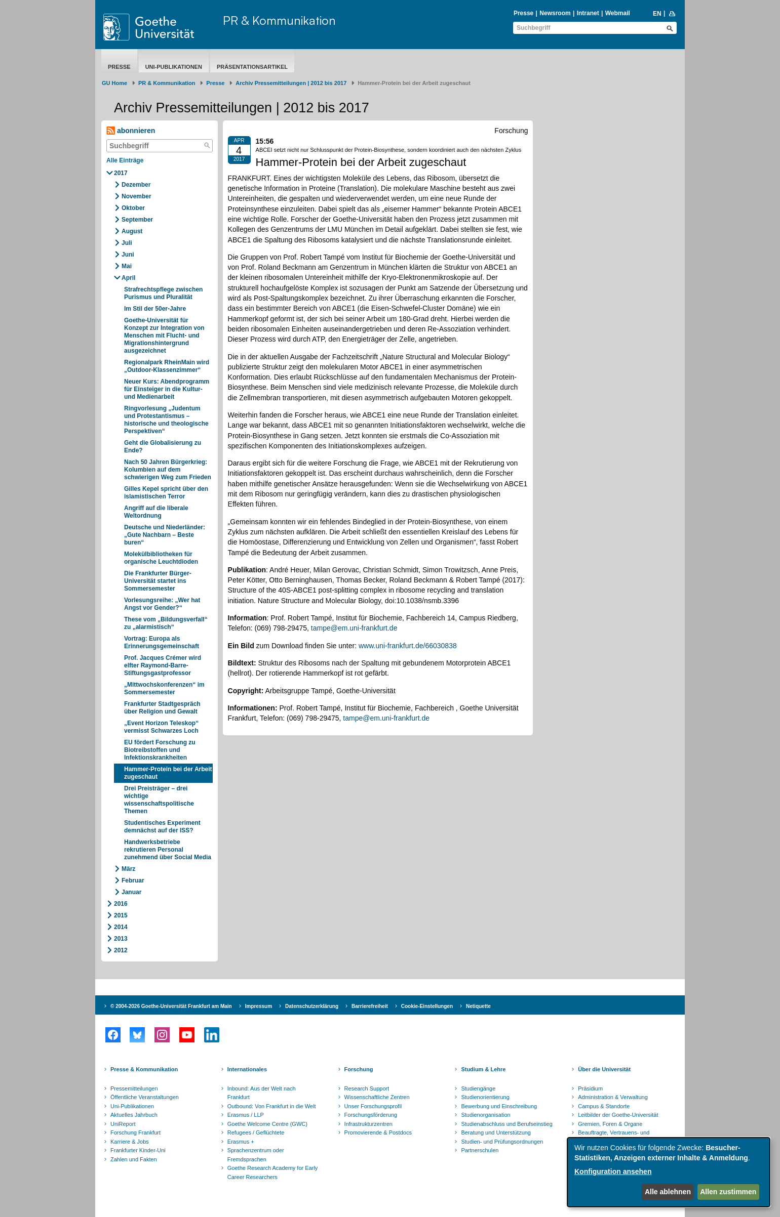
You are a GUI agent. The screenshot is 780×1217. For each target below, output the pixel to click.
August (132, 231)
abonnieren (130, 131)
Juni (128, 254)
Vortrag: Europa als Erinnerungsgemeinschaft (161, 642)
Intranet (588, 13)
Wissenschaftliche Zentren (377, 1097)
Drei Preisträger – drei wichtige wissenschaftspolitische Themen (159, 800)
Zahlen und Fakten (133, 1159)
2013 (121, 938)
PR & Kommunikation (279, 20)
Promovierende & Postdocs (378, 1132)
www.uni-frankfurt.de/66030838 (408, 646)
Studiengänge (478, 1088)
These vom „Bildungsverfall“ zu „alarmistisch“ (166, 623)
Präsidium (590, 1088)
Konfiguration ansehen (612, 1171)
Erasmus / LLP (245, 1115)
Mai (127, 266)
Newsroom (554, 13)
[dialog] (668, 1172)
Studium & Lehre (483, 1069)
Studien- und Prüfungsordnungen (502, 1142)
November (136, 196)
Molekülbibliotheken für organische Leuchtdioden (161, 558)
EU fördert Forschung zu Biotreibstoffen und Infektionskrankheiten (160, 750)
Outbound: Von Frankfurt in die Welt (271, 1106)
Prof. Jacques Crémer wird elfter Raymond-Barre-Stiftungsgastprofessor (162, 665)
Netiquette (478, 1006)
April (128, 277)
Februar (133, 880)
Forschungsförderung (371, 1115)
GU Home (114, 83)
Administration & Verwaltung (613, 1097)
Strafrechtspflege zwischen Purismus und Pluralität (163, 293)
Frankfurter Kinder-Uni (138, 1150)
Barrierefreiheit (370, 1006)
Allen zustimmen (728, 1192)
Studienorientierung (485, 1097)
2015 (121, 915)
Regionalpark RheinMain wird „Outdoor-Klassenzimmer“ (166, 366)
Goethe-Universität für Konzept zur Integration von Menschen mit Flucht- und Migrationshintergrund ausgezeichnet (164, 335)
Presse (523, 13)
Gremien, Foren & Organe (610, 1124)
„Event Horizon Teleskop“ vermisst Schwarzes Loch (161, 727)
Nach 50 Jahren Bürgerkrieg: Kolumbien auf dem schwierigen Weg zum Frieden (167, 469)
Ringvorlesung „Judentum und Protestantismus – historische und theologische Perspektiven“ (166, 420)
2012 (121, 950)
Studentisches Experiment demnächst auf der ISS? (162, 826)
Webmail (617, 13)
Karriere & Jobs (129, 1142)
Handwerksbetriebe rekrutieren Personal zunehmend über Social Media (167, 849)
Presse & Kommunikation (144, 1069)
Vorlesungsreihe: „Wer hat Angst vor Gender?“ (162, 604)
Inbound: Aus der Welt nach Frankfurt (261, 1093)
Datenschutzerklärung (311, 1006)
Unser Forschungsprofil (373, 1106)
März (128, 868)
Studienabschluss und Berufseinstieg (506, 1124)
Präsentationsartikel (252, 67)
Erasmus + (240, 1142)
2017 (121, 173)
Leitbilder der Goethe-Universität (618, 1115)
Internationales (247, 1069)
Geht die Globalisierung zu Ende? (162, 446)
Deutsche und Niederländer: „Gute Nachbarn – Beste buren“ (164, 535)
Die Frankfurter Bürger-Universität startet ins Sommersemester (157, 581)
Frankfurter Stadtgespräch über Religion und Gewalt (162, 707)
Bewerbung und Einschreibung (499, 1106)
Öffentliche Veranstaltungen (144, 1097)
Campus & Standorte (604, 1106)
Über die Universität (604, 1069)
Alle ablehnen (668, 1192)
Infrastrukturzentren (368, 1124)
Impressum (258, 1006)
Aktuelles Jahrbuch (134, 1115)
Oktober (133, 208)
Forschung (358, 1069)
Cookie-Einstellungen (427, 1006)
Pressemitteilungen (134, 1088)
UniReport (123, 1124)
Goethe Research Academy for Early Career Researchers (272, 1172)
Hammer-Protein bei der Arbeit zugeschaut (168, 773)
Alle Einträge (124, 160)
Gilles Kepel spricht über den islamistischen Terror (166, 492)
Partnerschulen (479, 1150)
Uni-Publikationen (173, 67)
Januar (131, 892)
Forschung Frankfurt (135, 1132)
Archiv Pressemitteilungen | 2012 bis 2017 (291, 83)
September (137, 219)
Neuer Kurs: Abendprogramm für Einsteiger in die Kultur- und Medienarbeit (166, 389)
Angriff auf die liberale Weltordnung (156, 512)
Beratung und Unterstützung (496, 1132)
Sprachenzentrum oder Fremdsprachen (255, 1154)
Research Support (366, 1088)
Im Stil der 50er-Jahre (155, 308)
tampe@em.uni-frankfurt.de (354, 628)
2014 (121, 927)
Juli (127, 242)
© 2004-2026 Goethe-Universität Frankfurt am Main (171, 1006)
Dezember (136, 184)
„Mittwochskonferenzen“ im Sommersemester (164, 688)
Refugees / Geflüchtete (256, 1132)
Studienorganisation (485, 1115)
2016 (121, 903)
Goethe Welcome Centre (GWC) (267, 1124)
